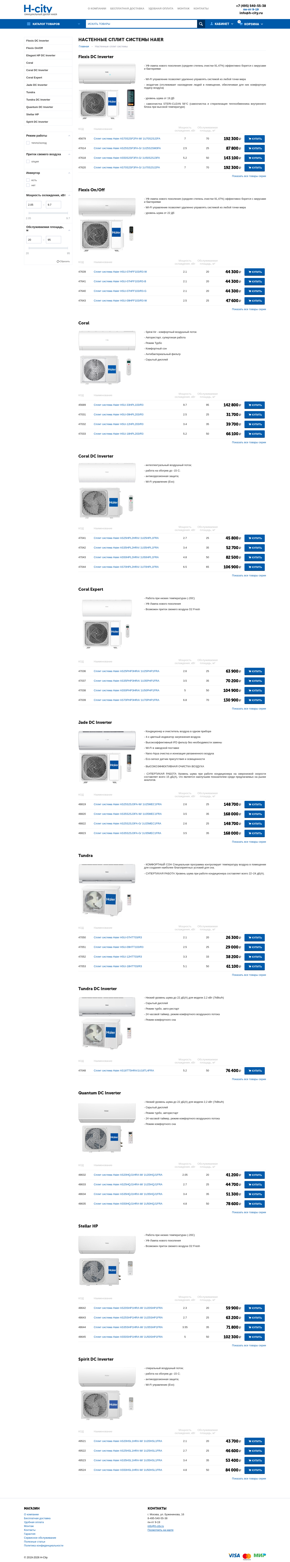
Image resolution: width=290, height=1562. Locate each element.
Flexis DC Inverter (96, 56)
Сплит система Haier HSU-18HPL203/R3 (118, 433)
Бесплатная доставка (37, 1518)
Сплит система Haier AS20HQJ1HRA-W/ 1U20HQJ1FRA (128, 1174)
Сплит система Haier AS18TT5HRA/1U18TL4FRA (124, 1070)
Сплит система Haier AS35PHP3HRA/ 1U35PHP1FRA (126, 680)
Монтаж (29, 1525)
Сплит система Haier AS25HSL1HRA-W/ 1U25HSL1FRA (128, 1450)
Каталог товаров (47, 24)
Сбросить (65, 261)
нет (33, 185)
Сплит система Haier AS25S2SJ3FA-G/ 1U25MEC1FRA (127, 823)
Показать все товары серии (249, 175)
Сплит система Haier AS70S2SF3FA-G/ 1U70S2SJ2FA (127, 167)
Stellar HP (88, 1225)
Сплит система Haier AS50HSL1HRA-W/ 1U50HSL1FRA (128, 1469)
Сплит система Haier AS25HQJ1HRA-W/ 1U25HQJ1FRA (128, 1184)
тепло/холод (39, 142)
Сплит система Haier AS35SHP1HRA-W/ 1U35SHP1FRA (128, 1327)
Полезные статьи (34, 1541)
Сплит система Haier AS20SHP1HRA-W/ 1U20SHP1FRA (128, 1307)
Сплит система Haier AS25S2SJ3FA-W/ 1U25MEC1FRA (128, 804)
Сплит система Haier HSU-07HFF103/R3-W (120, 271)
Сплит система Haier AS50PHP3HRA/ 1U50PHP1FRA (126, 690)
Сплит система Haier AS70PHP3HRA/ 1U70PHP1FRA (126, 700)
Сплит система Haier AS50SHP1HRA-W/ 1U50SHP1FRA (128, 1336)
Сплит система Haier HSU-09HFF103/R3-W (120, 300)
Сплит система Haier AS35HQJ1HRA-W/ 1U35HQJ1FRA (128, 1194)
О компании (31, 1514)
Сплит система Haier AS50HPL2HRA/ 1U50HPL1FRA (126, 557)
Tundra (85, 855)
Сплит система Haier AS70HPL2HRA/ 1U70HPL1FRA (126, 566)
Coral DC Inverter (95, 455)
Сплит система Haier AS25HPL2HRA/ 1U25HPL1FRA (126, 538)
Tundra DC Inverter (97, 988)
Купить (257, 138)
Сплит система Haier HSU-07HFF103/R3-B (120, 281)
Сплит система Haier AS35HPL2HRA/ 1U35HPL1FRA (126, 547)
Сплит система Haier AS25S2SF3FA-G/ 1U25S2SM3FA (127, 148)
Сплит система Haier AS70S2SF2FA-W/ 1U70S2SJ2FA (127, 138)
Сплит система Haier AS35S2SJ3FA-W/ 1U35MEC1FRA (128, 813)
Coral (83, 322)
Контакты (29, 1529)
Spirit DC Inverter (96, 1359)
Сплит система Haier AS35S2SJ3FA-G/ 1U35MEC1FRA (127, 833)
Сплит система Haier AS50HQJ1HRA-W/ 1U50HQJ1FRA (128, 1203)
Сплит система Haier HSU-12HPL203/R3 (118, 424)
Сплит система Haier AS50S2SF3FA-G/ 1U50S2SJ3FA (127, 157)
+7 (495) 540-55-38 (250, 6)
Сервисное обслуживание (40, 1537)
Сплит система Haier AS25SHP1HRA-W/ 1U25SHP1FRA (128, 1317)
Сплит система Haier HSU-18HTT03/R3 (118, 966)
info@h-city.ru (250, 13)
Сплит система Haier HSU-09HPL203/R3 (118, 414)
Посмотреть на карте (161, 1529)
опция (35, 161)
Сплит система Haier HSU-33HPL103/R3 (118, 404)
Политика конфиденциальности (43, 1545)
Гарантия (29, 1533)
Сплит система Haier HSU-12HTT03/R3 (118, 956)
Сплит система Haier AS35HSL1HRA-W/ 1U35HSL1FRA (128, 1460)
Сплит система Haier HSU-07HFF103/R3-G (120, 290)
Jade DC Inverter (95, 722)
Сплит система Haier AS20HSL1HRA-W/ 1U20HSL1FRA (128, 1441)
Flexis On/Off (91, 189)
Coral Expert (90, 589)
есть (34, 179)
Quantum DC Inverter (99, 1092)
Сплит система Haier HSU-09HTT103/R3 (118, 947)
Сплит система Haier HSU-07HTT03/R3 (118, 937)
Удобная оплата (34, 1521)
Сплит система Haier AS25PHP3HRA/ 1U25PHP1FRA (126, 671)
